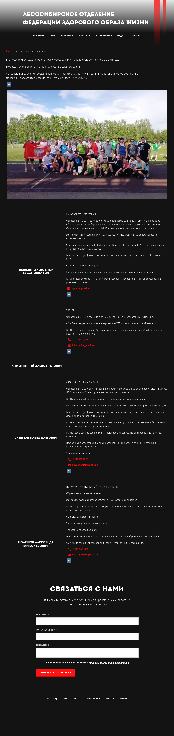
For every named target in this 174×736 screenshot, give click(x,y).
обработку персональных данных (109, 662)
